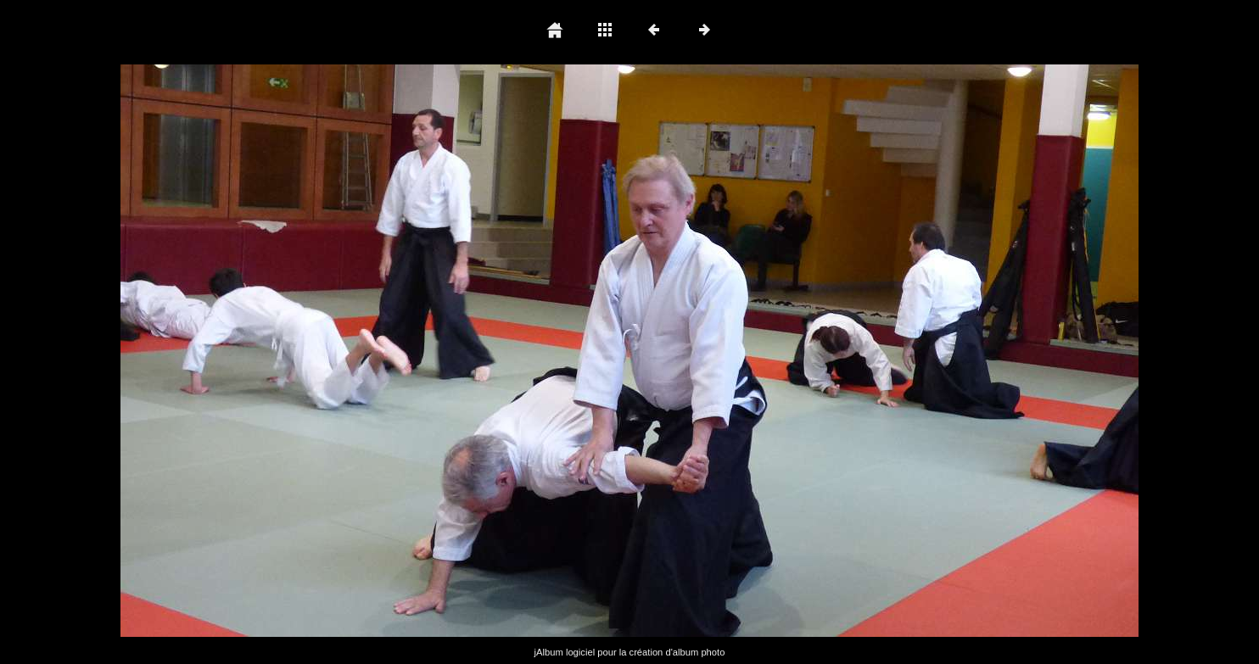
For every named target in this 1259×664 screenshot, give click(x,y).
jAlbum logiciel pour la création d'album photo (629, 652)
